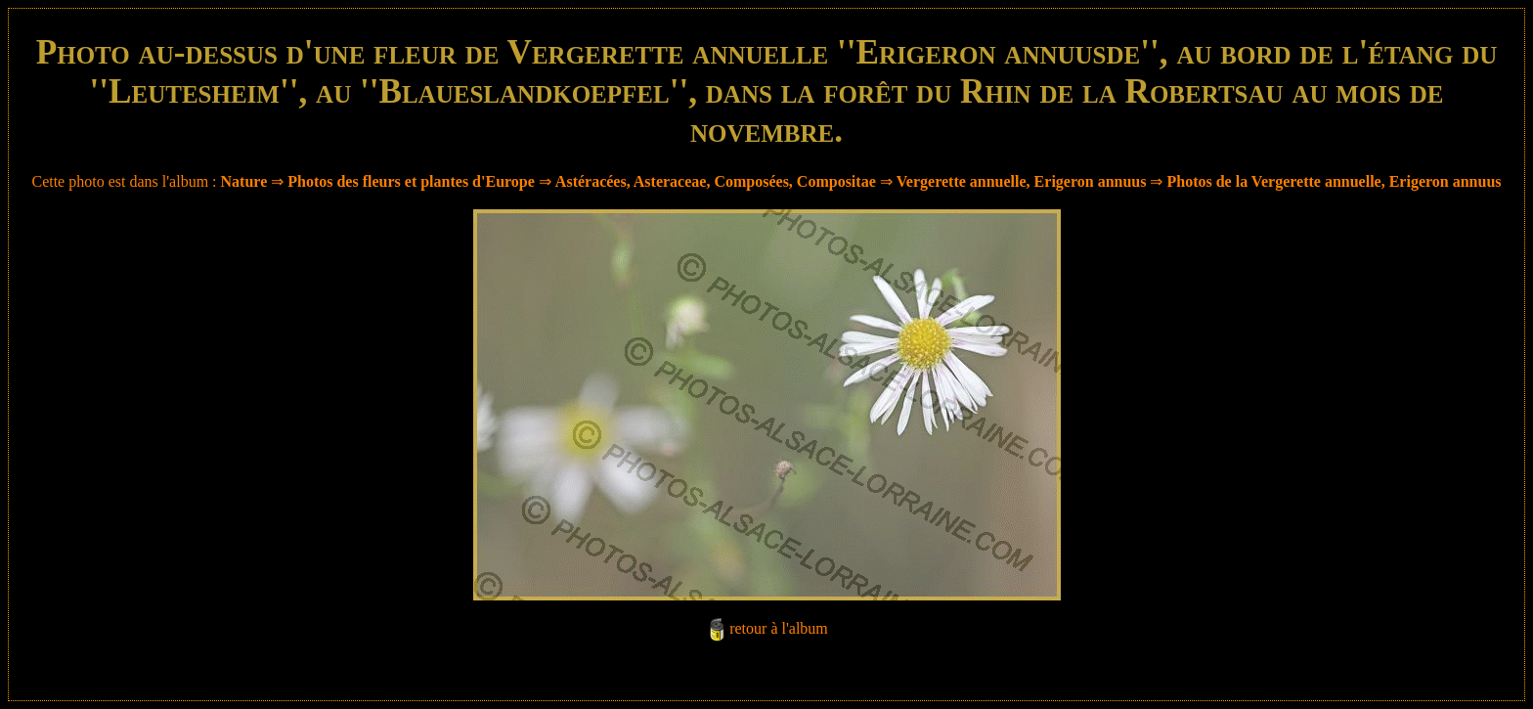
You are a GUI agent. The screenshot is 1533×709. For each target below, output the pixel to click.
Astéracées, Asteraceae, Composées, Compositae (715, 181)
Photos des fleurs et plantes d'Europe (411, 181)
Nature (244, 181)
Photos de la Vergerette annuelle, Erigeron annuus (1333, 181)
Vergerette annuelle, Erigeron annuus (1022, 181)
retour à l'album (778, 628)
